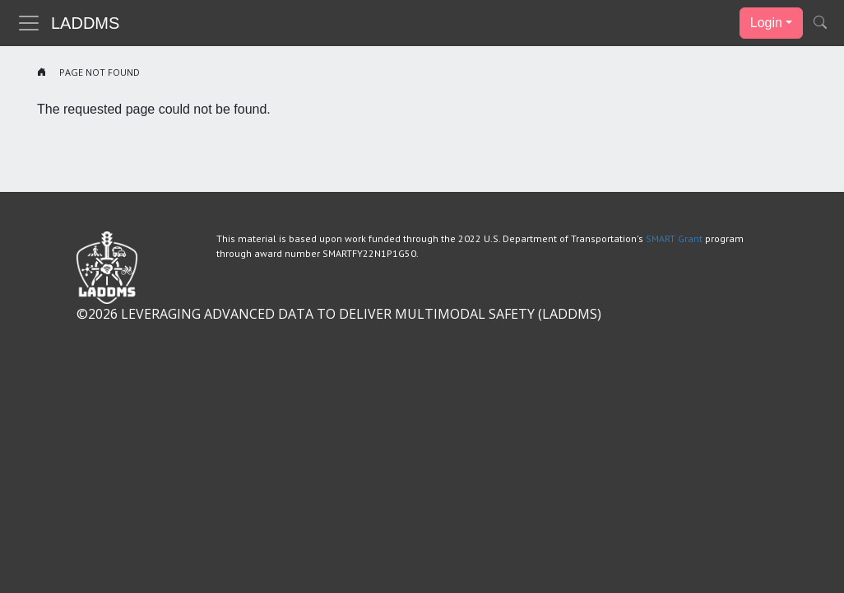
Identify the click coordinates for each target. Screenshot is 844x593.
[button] (820, 23)
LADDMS (85, 23)
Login (766, 23)
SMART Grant (674, 238)
